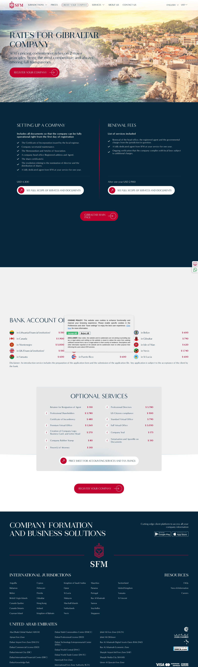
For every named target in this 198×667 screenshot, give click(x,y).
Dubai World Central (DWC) (67, 649)
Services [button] (96, 4)
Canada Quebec (17, 603)
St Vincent (122, 598)
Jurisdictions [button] (36, 4)
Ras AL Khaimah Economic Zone (114, 647)
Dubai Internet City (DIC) (20, 652)
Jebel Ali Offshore (108, 637)
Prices (54, 4)
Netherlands (69, 608)
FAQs (186, 583)
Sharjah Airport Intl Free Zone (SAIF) (115, 652)
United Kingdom (125, 588)
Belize (12, 593)
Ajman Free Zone (17, 637)
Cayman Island (16, 613)
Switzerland (123, 583)
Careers (184, 593)
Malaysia (68, 598)
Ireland (40, 608)
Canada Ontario (17, 608)
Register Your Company (36, 72)
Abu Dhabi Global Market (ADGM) (25, 632)
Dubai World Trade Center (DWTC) (70, 654)
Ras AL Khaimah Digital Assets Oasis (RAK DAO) (121, 642)
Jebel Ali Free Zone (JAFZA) (112, 632)
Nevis (66, 613)
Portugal (94, 593)
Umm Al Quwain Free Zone (112, 662)
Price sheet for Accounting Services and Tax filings (97, 461)
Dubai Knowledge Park (20, 662)
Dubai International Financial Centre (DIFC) (28, 657)
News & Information (179, 588)
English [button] (171, 5)
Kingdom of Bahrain (45, 613)
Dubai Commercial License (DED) (24, 647)
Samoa (94, 603)
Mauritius (95, 583)
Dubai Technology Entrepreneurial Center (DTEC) (73, 643)
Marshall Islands (71, 603)
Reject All (85, 333)
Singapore (95, 613)
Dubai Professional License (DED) (69, 637)
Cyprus (40, 583)
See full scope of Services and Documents (49, 190)
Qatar (66, 588)
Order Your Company (75, 5)
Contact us (129, 4)
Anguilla (13, 583)
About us (113, 4)
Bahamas (14, 588)
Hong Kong (41, 603)
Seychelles (95, 608)
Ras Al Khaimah (98, 598)
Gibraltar (40, 598)
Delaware (41, 588)
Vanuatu (121, 593)
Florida (40, 593)
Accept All (72, 333)
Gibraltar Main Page (100, 216)
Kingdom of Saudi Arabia (75, 583)
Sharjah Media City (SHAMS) (112, 657)
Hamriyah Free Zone (64, 660)
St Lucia (67, 593)
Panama (94, 588)
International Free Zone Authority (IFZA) (72, 665)
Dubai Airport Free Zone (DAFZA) (24, 642)
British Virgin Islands (19, 598)
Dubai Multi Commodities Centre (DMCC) (73, 632)
